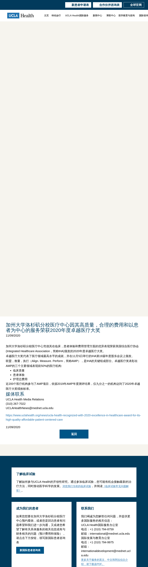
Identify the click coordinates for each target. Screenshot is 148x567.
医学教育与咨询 (127, 15)
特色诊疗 (56, 15)
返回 (74, 434)
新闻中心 (97, 15)
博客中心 (111, 15)
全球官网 (134, 5)
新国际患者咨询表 (30, 550)
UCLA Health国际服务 (76, 15)
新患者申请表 (78, 5)
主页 (46, 15)
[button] (57, 15)
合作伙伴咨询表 (107, 5)
